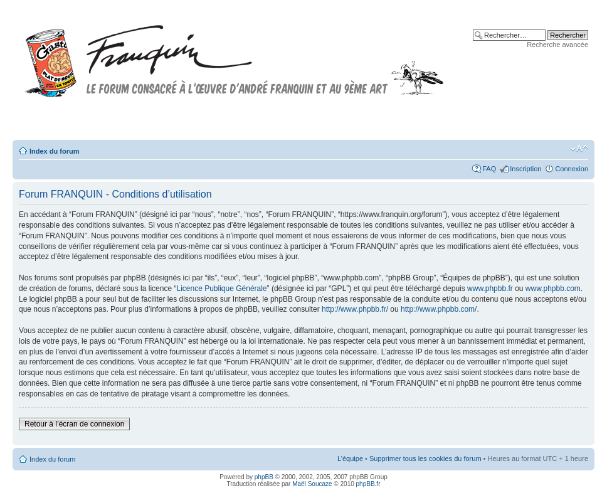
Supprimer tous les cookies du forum (425, 458)
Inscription (525, 168)
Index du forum (54, 151)
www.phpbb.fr (490, 288)
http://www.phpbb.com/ (439, 309)
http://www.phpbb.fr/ (355, 309)
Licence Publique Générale (221, 288)
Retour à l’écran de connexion (74, 424)
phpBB (264, 477)
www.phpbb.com (553, 288)
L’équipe (350, 458)
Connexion (571, 168)
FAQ (489, 168)
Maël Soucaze (312, 483)
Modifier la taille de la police (579, 148)
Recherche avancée (557, 44)
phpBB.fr (368, 483)
